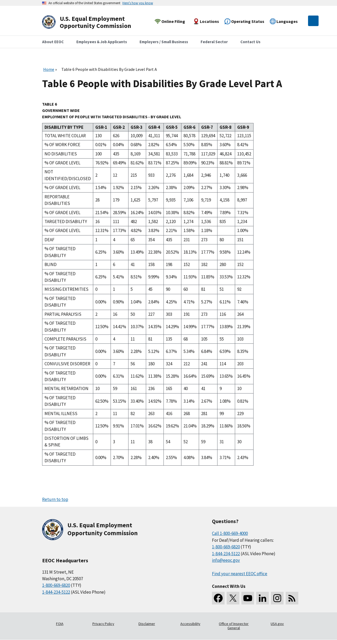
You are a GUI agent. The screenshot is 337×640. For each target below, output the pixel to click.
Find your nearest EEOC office (239, 574)
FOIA (59, 623)
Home (48, 69)
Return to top (55, 499)
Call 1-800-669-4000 (230, 533)
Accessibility (190, 623)
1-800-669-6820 (56, 585)
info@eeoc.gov (226, 560)
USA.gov (277, 623)
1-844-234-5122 (56, 592)
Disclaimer (146, 623)
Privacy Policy (103, 623)
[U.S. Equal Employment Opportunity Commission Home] (92, 22)
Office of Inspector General (234, 625)
